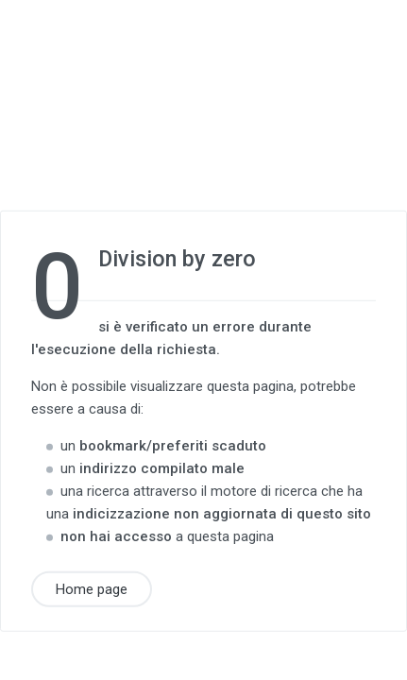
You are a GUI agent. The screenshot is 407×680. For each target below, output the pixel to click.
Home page (91, 588)
